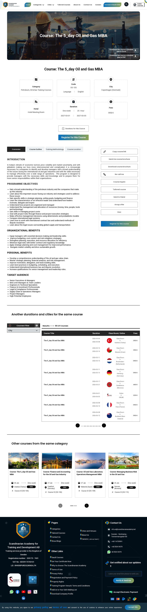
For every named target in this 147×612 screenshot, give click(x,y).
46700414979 (114, 552)
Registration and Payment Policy (63, 577)
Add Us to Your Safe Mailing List (63, 589)
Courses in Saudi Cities (112, 5)
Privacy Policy (56, 573)
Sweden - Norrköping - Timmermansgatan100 (117, 535)
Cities (51, 5)
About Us (77, 5)
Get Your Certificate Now (60, 561)
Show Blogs (55, 541)
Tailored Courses (63, 5)
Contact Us (88, 5)
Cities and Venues (88, 531)
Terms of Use (56, 569)
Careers (98, 5)
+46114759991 (114, 541)
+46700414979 (114, 546)
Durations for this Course (73, 128)
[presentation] (78, 425)
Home (28, 5)
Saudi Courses (56, 557)
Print (119, 212)
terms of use (60, 607)
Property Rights (57, 581)
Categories (38, 5)
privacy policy (41, 607)
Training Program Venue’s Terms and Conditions (70, 585)
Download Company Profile (61, 594)
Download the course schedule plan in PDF (123, 56)
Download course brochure (119, 167)
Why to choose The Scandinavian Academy (68, 565)
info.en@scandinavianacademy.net (121, 529)
